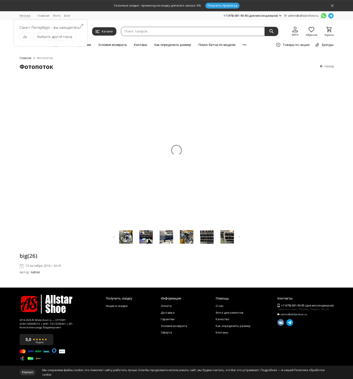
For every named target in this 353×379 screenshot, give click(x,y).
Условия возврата (112, 45)
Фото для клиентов (229, 311)
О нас (220, 305)
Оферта (166, 329)
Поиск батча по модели (216, 45)
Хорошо (27, 372)
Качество (222, 317)
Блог (67, 16)
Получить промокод (222, 5)
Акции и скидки (117, 305)
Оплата (166, 305)
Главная (43, 16)
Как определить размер (172, 45)
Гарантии (167, 317)
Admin (35, 272)
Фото (57, 16)
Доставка (167, 311)
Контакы (140, 45)
